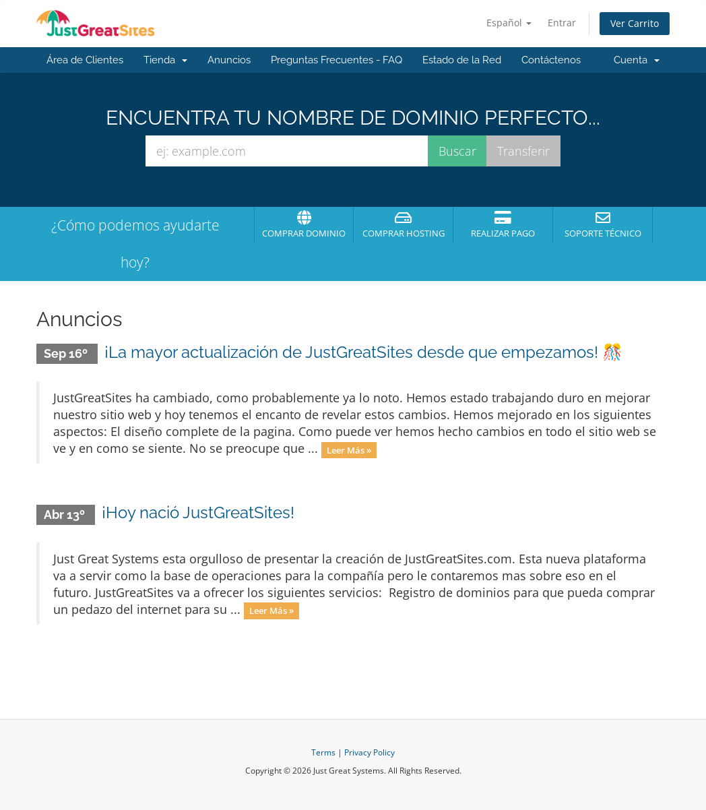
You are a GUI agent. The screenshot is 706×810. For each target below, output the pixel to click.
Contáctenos (551, 60)
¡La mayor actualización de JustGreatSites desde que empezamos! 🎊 (363, 352)
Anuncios (229, 60)
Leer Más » (349, 449)
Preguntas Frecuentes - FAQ (336, 60)
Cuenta (637, 60)
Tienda (165, 60)
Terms (323, 752)
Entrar (562, 22)
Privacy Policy (369, 752)
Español (509, 22)
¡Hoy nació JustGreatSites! (198, 512)
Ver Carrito (634, 23)
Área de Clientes (84, 60)
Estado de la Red (461, 60)
